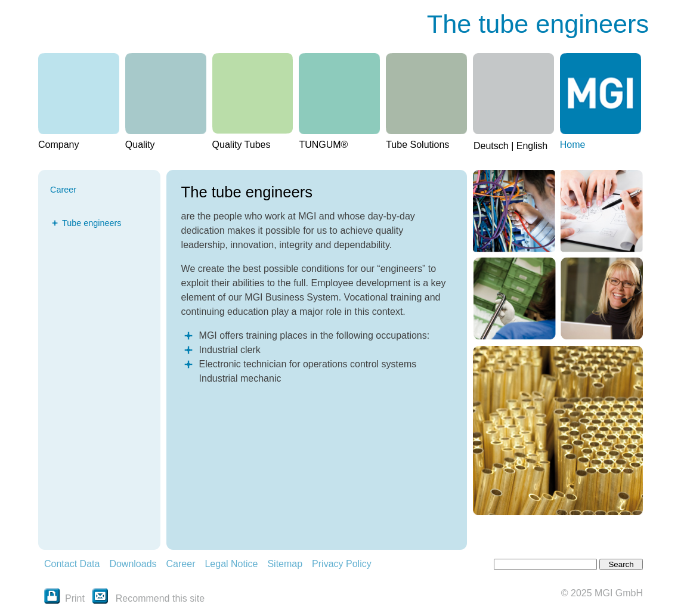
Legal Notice (231, 564)
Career (181, 564)
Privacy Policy (342, 564)
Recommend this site (160, 598)
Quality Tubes (241, 145)
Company (58, 145)
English (531, 146)
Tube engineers (91, 223)
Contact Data (72, 564)
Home (573, 145)
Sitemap (284, 564)
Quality (140, 145)
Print (64, 598)
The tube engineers (538, 24)
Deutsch (491, 146)
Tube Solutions (417, 145)
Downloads (132, 564)
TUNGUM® (323, 145)
